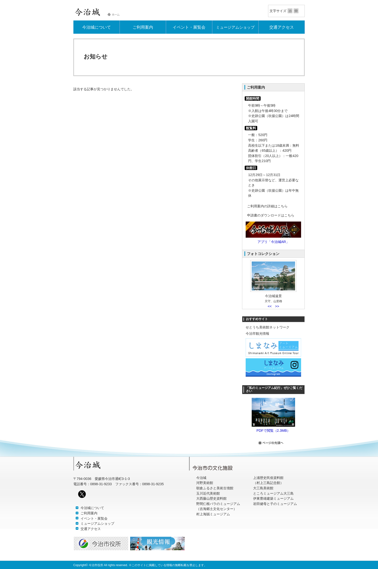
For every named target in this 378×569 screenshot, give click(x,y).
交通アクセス (281, 27)
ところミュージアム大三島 (273, 493)
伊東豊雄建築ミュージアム (273, 498)
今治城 (201, 478)
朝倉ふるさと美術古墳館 (214, 488)
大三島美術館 (263, 488)
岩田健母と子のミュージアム (275, 504)
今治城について (96, 27)
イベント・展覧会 (189, 27)
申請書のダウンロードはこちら (270, 215)
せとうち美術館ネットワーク (268, 327)
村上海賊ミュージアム (213, 514)
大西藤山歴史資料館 (211, 498)
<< (270, 306)
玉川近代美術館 (208, 493)
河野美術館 (204, 483)
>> (277, 306)
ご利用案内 (143, 27)
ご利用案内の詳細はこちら (267, 206)
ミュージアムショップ (235, 27)
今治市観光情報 (257, 333)
